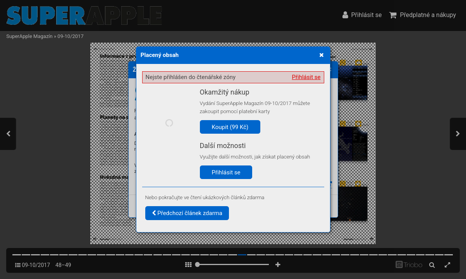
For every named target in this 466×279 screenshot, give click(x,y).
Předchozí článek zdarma (187, 213)
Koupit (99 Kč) (230, 127)
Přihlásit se (306, 77)
